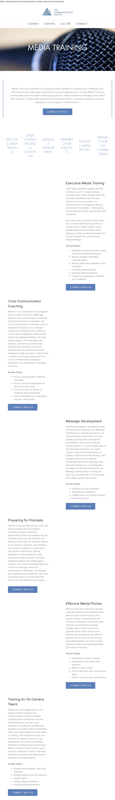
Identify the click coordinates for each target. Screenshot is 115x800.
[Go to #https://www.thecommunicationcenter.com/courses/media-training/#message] (48, 146)
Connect (81, 23)
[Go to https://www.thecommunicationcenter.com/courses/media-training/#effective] (85, 146)
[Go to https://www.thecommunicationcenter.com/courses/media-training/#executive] (12, 146)
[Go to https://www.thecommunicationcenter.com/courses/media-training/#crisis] (30, 146)
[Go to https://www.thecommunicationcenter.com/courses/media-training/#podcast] (67, 146)
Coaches (49, 23)
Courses (33, 23)
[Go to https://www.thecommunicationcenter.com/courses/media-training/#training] (103, 146)
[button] (57, 111)
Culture (65, 23)
